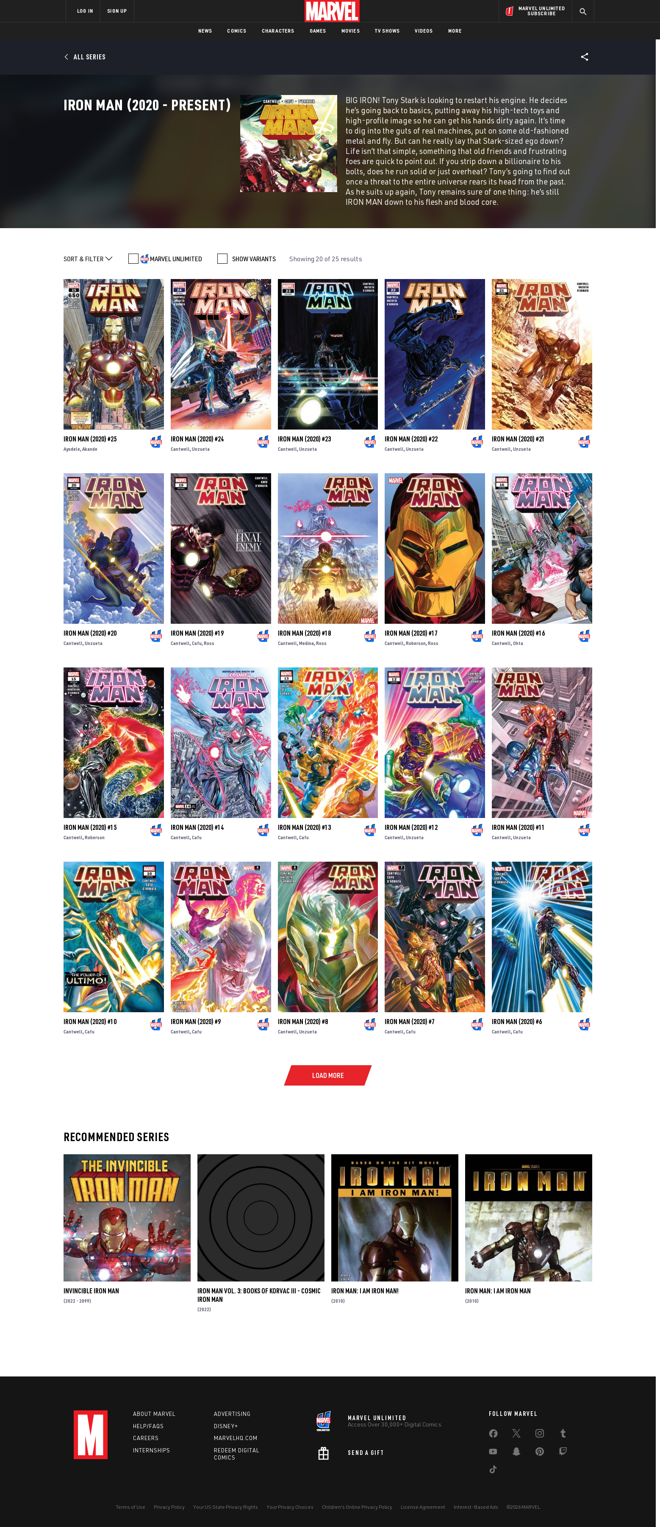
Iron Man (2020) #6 (517, 1058)
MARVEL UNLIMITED (176, 295)
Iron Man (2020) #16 (518, 669)
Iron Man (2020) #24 (197, 475)
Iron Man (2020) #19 (197, 669)
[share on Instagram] (539, 1435)
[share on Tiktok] (493, 1471)
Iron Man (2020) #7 (410, 1058)
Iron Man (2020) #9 (196, 1058)
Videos (424, 31)
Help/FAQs (148, 1426)
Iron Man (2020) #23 (304, 475)
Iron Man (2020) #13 (304, 864)
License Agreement (423, 1507)
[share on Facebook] (493, 1435)
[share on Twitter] (516, 1435)
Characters (278, 31)
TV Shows (387, 31)
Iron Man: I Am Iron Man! (365, 1327)
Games (318, 31)
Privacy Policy (169, 1507)
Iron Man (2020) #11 (518, 864)
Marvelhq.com (236, 1438)
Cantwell (180, 485)
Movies (350, 31)
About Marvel (154, 1413)
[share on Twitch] (563, 1453)
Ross (209, 679)
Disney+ (226, 1426)
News (205, 31)
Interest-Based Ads (476, 1507)
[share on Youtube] (493, 1453)
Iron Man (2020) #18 (304, 669)
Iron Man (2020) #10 (90, 1058)
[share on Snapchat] (516, 1453)
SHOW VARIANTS (254, 295)
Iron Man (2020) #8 (303, 1058)
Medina (306, 679)
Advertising (232, 1413)
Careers (146, 1438)
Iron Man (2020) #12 (411, 864)
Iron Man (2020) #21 (518, 475)
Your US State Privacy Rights (225, 1507)
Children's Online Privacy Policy (357, 1507)
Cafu (197, 679)
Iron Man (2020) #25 (90, 475)
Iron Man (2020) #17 (411, 669)
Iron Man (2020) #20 (90, 669)
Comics (236, 31)
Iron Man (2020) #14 (197, 864)
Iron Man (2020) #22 (411, 475)
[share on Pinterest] (539, 1453)
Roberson (416, 679)
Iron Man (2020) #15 (90, 864)
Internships (151, 1450)
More (455, 31)
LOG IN (85, 11)
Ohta (518, 679)
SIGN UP (117, 11)
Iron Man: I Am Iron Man (498, 1327)
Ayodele (72, 485)
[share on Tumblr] (563, 1435)
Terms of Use (130, 1507)
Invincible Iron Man (91, 1327)
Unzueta (201, 485)
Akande (89, 485)
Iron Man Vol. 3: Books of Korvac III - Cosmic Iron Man (259, 1331)
